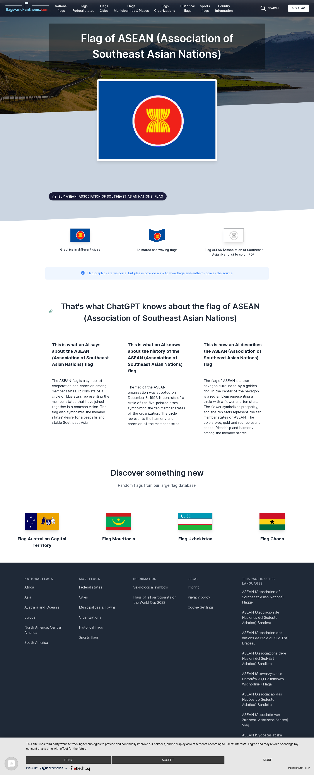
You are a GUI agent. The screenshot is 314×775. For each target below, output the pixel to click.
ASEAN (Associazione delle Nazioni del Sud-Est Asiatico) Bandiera (264, 658)
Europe (30, 617)
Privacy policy (199, 597)
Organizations (90, 617)
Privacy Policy (303, 768)
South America (36, 642)
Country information (224, 8)
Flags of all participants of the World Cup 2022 (154, 600)
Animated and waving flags (157, 250)
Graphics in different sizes (80, 249)
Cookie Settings (200, 607)
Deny (68, 760)
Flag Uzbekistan (195, 538)
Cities (83, 597)
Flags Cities (104, 8)
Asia (27, 597)
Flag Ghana (272, 538)
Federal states (90, 587)
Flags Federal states (83, 8)
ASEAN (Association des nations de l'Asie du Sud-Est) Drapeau (265, 638)
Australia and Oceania (42, 607)
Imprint (193, 587)
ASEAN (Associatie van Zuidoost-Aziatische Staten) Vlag (265, 719)
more (267, 760)
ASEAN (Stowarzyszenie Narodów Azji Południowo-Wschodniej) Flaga (263, 679)
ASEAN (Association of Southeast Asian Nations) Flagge (263, 597)
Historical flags (187, 8)
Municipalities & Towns (97, 607)
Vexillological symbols (150, 587)
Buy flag (298, 8)
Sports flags (205, 8)
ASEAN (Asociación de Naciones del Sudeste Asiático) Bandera (260, 617)
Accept (168, 760)
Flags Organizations (164, 8)
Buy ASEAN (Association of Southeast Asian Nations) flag (107, 196)
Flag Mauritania (118, 538)
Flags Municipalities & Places (131, 8)
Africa (29, 587)
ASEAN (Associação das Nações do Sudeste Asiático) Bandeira (262, 699)
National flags (61, 8)
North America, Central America (42, 630)
